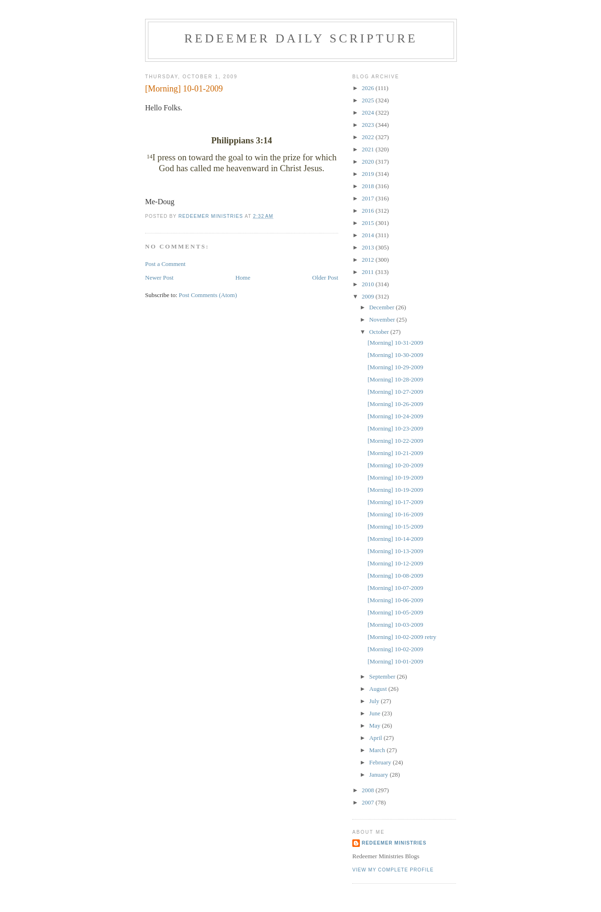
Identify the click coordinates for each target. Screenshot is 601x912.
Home (243, 277)
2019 (368, 173)
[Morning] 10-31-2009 (395, 342)
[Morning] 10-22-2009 (395, 440)
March (378, 750)
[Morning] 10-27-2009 (395, 391)
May (375, 725)
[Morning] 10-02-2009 (395, 649)
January (379, 774)
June (375, 713)
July (375, 701)
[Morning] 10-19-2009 (395, 477)
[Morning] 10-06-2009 (395, 600)
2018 (368, 186)
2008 (368, 790)
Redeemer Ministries (394, 843)
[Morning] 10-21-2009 (395, 452)
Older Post (325, 277)
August (379, 688)
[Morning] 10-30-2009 (395, 354)
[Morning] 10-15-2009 (395, 526)
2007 (368, 802)
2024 (368, 112)
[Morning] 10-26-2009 (395, 403)
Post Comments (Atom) (208, 294)
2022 (368, 137)
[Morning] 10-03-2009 (395, 624)
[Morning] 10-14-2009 (395, 538)
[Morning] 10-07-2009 (395, 587)
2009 (368, 296)
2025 (368, 100)
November (383, 319)
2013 (368, 247)
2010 (368, 284)
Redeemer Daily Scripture (300, 38)
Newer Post (159, 277)
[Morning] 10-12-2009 (395, 563)
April (376, 737)
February (381, 762)
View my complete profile (393, 869)
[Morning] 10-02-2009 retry (401, 636)
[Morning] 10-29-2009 (395, 367)
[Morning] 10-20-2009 (395, 465)
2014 (368, 235)
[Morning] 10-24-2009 (395, 416)
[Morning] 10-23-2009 (395, 428)
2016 (368, 210)
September (383, 676)
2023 (368, 124)
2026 (368, 87)
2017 (368, 198)
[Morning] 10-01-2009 (395, 661)
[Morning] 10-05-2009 (395, 612)
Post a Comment (165, 263)
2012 (368, 259)
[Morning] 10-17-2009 (395, 502)
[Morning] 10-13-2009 (395, 551)
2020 (368, 161)
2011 (368, 271)
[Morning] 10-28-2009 (395, 379)
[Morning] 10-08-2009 (395, 575)
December (382, 307)
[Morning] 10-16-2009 (395, 514)
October (379, 331)
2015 (368, 222)
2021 (368, 149)
